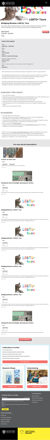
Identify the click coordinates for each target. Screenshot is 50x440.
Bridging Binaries (35, 395)
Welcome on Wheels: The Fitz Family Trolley (11, 354)
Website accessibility (5, 421)
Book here (45, 31)
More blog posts (25, 361)
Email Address (5, 397)
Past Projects (35, 402)
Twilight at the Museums (37, 400)
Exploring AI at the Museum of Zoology (11, 358)
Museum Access (17, 123)
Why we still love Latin (7, 349)
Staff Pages (3, 415)
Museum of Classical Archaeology (10, 56)
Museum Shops (13, 386)
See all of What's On (25, 339)
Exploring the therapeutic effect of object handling (13, 352)
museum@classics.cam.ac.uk (31, 124)
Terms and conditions (5, 419)
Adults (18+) (4, 67)
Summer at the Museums (37, 398)
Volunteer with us (37, 386)
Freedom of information (6, 417)
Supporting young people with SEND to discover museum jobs (16, 356)
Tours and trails (5, 52)
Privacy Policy (4, 423)
